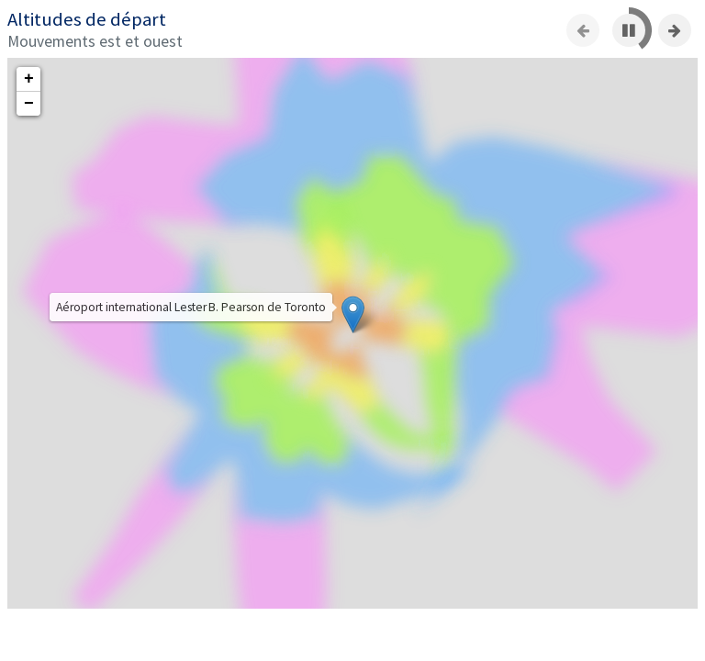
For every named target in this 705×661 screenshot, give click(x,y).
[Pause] (628, 30)
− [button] (29, 104)
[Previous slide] (582, 30)
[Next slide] (674, 30)
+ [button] (29, 79)
